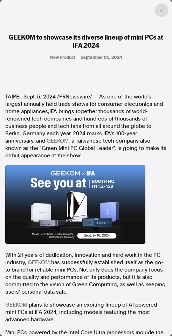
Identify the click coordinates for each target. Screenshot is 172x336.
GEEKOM (58, 141)
